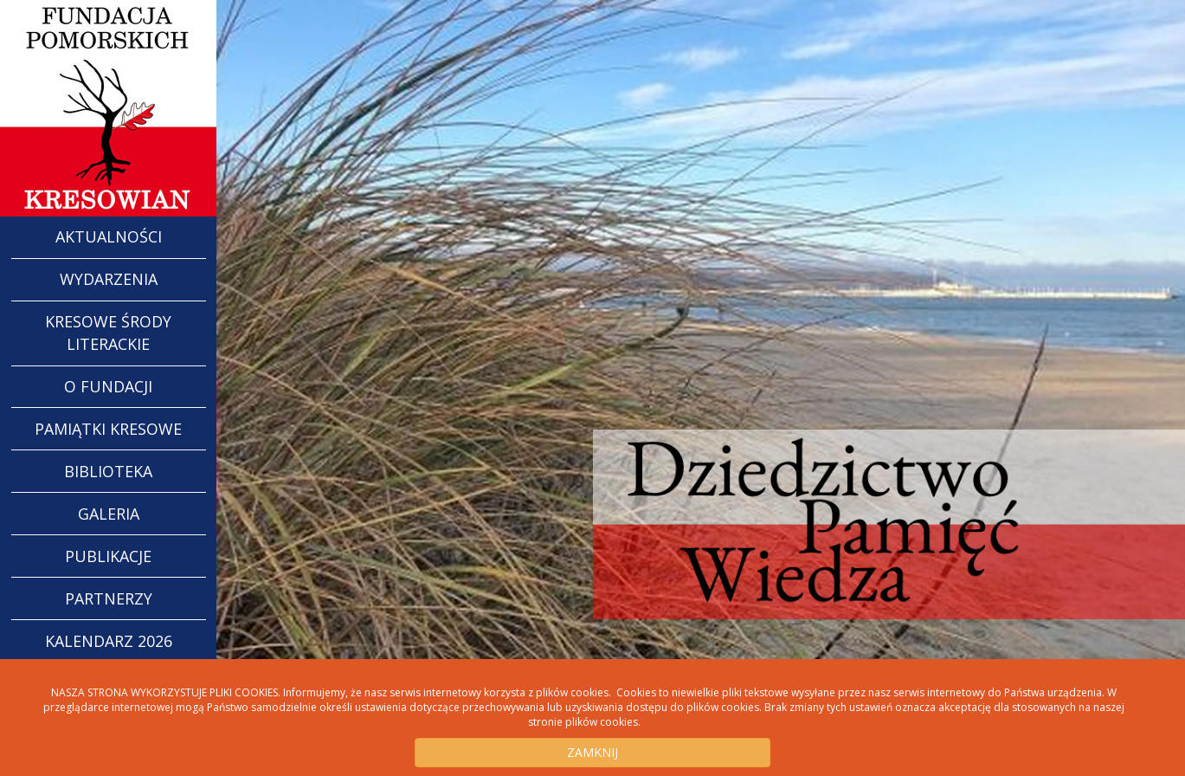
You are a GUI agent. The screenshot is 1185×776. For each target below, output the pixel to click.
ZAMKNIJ (592, 752)
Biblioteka (108, 471)
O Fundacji (108, 386)
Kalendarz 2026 (108, 640)
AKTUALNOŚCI (108, 236)
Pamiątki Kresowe (108, 428)
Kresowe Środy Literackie (108, 332)
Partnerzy (108, 598)
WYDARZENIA (109, 278)
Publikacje (108, 556)
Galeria (108, 513)
